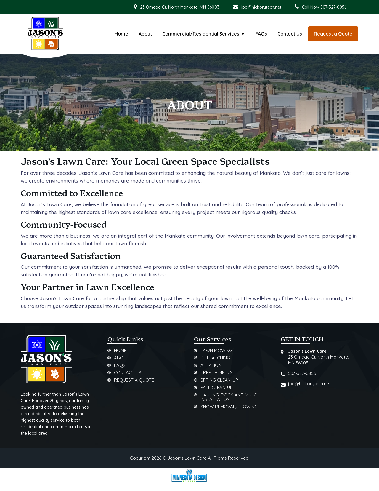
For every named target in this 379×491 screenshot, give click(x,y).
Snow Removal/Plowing (229, 407)
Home (121, 34)
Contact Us (289, 34)
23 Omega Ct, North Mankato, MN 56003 (176, 7)
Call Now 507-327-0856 (320, 7)
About (145, 34)
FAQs (261, 34)
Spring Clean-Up (219, 380)
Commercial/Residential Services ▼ (203, 34)
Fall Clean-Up (216, 387)
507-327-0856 (302, 373)
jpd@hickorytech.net (257, 7)
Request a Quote (134, 380)
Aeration (210, 365)
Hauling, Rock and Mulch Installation (230, 397)
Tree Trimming (216, 372)
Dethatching (215, 358)
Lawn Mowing (216, 350)
